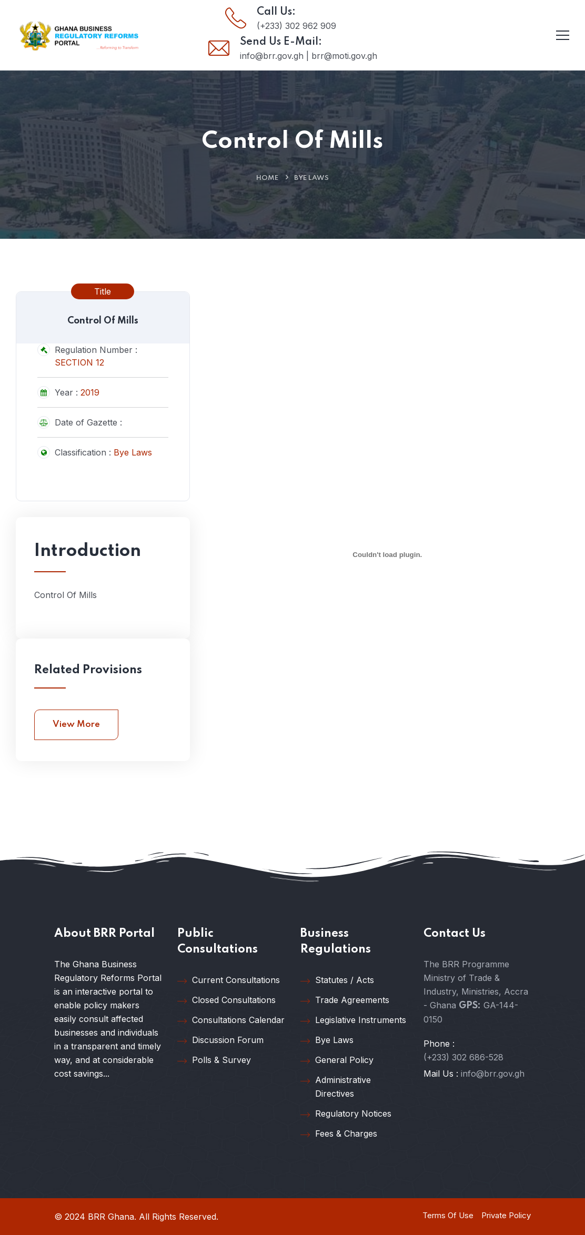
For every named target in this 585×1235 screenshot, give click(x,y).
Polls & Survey (214, 1060)
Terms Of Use (447, 1215)
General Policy (337, 1060)
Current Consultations (228, 980)
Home (267, 178)
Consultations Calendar (231, 1020)
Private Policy (506, 1215)
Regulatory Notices (345, 1114)
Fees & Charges (338, 1134)
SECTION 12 (79, 362)
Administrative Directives (335, 1086)
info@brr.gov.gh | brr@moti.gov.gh (308, 55)
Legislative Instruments (353, 1020)
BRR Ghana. (112, 1216)
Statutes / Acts (337, 980)
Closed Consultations (226, 1000)
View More (76, 724)
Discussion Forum (220, 1040)
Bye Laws (311, 178)
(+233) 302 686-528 (463, 1057)
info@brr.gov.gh (493, 1073)
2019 (89, 392)
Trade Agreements (344, 1000)
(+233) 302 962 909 (296, 26)
